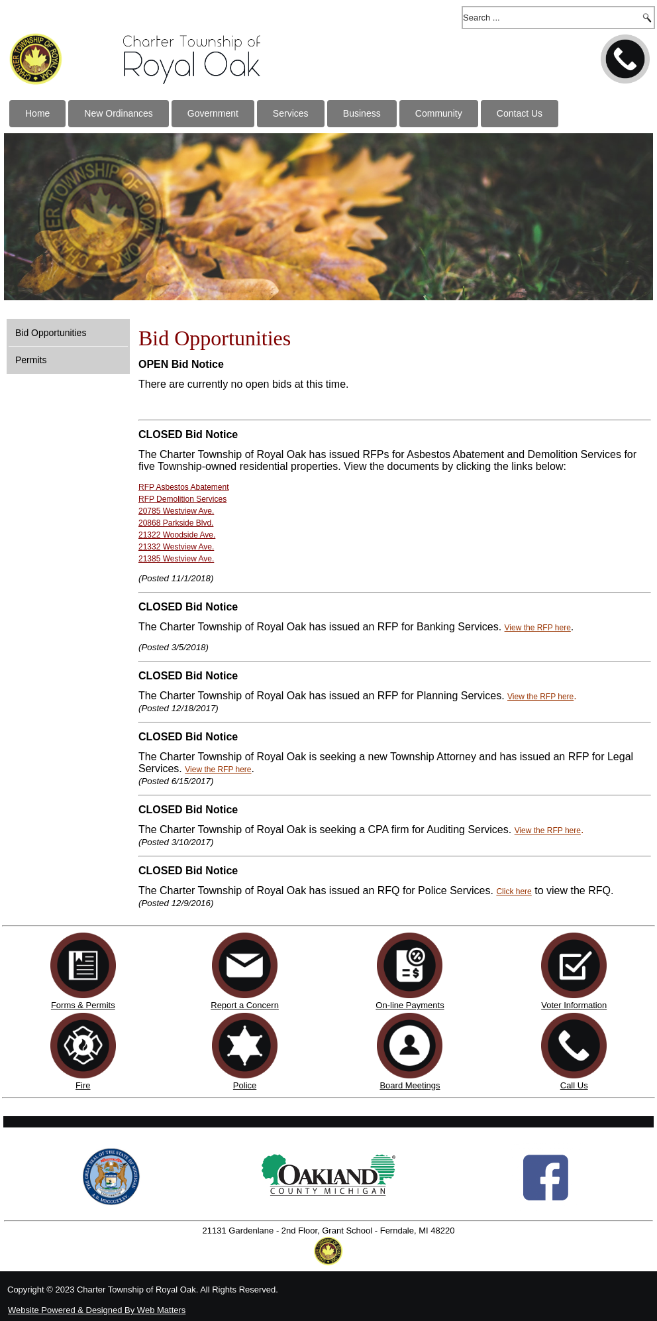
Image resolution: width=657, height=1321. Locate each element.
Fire (83, 1085)
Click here (513, 891)
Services (291, 113)
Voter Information (574, 1005)
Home (37, 113)
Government (212, 113)
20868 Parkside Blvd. (175, 523)
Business (362, 113)
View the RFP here (538, 627)
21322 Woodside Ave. (176, 535)
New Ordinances (118, 113)
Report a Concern (245, 1000)
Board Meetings (409, 1085)
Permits (30, 360)
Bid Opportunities (50, 332)
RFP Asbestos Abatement (183, 487)
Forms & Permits (83, 1005)
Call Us (574, 1085)
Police (244, 1085)
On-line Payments (410, 1005)
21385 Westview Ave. (176, 558)
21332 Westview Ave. (176, 546)
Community (438, 113)
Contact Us (519, 113)
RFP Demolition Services (182, 499)
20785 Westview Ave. (176, 511)
